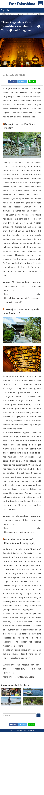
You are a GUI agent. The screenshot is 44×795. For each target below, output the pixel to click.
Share (13, 81)
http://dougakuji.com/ (24, 677)
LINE (31, 81)
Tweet (22, 81)
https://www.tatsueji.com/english (19, 532)
